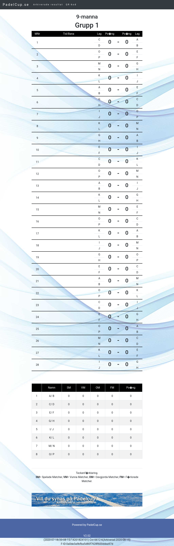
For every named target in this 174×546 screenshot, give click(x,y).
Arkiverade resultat (48, 4)
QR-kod (71, 4)
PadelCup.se (16, 5)
